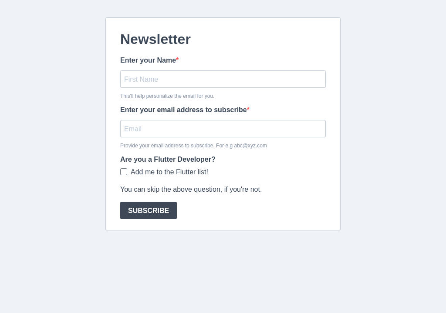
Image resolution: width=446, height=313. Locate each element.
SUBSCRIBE (148, 210)
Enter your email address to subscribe (183, 109)
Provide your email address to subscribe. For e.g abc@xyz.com (193, 146)
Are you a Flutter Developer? (168, 159)
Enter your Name (148, 60)
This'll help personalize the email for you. (167, 96)
